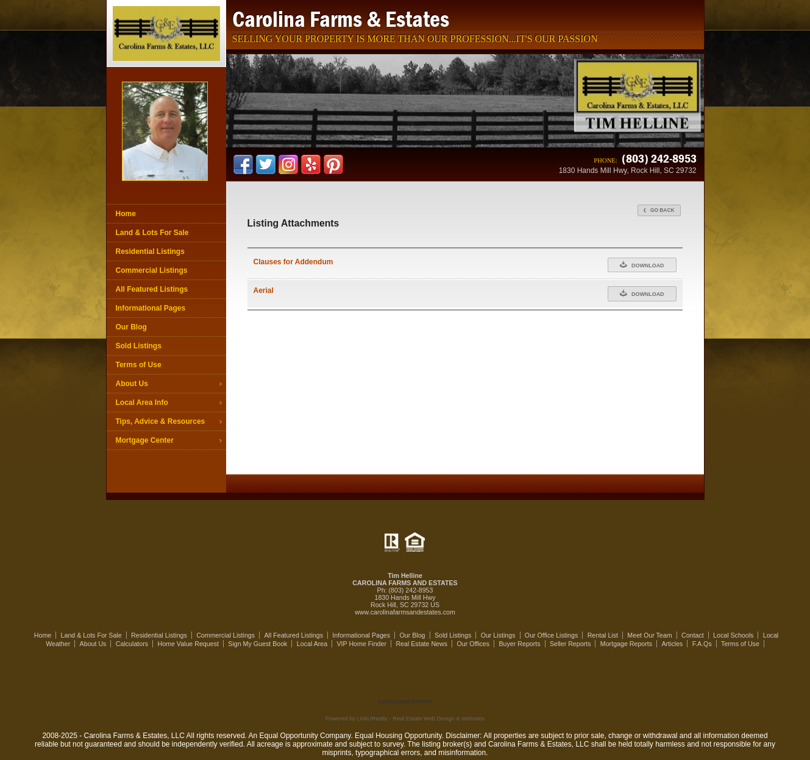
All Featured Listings (152, 289)
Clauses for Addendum (293, 262)
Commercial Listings (152, 270)
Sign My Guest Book (257, 643)
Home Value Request (188, 643)
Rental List (603, 635)
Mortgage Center (145, 440)
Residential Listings (150, 251)
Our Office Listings (551, 635)
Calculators (132, 643)
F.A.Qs (702, 643)
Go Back (659, 210)
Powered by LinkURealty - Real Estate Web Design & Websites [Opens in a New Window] (405, 719)
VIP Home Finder (361, 643)
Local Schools (733, 635)
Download (642, 265)
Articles (672, 643)
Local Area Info (142, 402)
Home (126, 213)
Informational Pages (151, 308)
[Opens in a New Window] (405, 684)
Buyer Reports (519, 643)
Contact (692, 635)
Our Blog (131, 327)
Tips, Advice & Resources (160, 421)
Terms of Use (139, 365)
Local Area (312, 643)
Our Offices (473, 643)
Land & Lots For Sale (152, 232)
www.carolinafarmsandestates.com (405, 612)
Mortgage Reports (626, 643)
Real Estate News (421, 643)
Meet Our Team (649, 635)
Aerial (264, 290)
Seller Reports (570, 643)
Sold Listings (139, 346)
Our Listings (498, 635)
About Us (132, 383)
